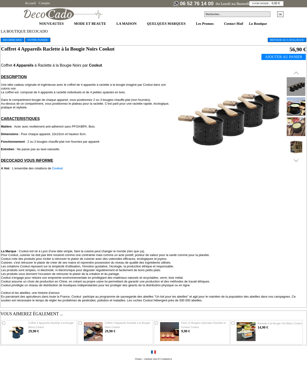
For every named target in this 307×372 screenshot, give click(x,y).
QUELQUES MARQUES (167, 24)
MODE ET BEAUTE (90, 24)
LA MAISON (126, 24)
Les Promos (205, 24)
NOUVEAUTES (52, 24)
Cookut (57, 168)
